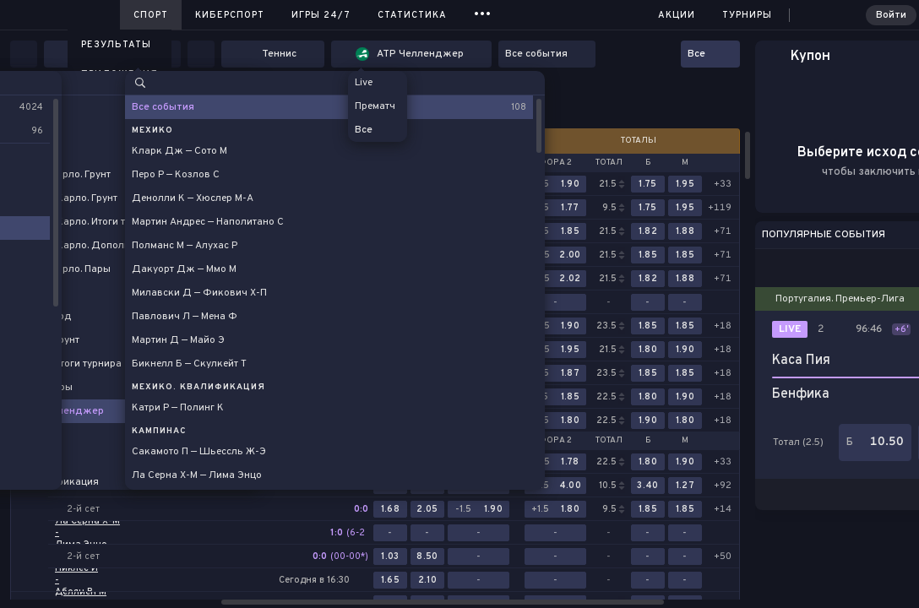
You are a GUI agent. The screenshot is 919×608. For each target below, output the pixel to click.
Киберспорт (229, 15)
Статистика (412, 15)
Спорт (150, 15)
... (483, 12)
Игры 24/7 (321, 15)
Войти (891, 15)
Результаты (116, 45)
